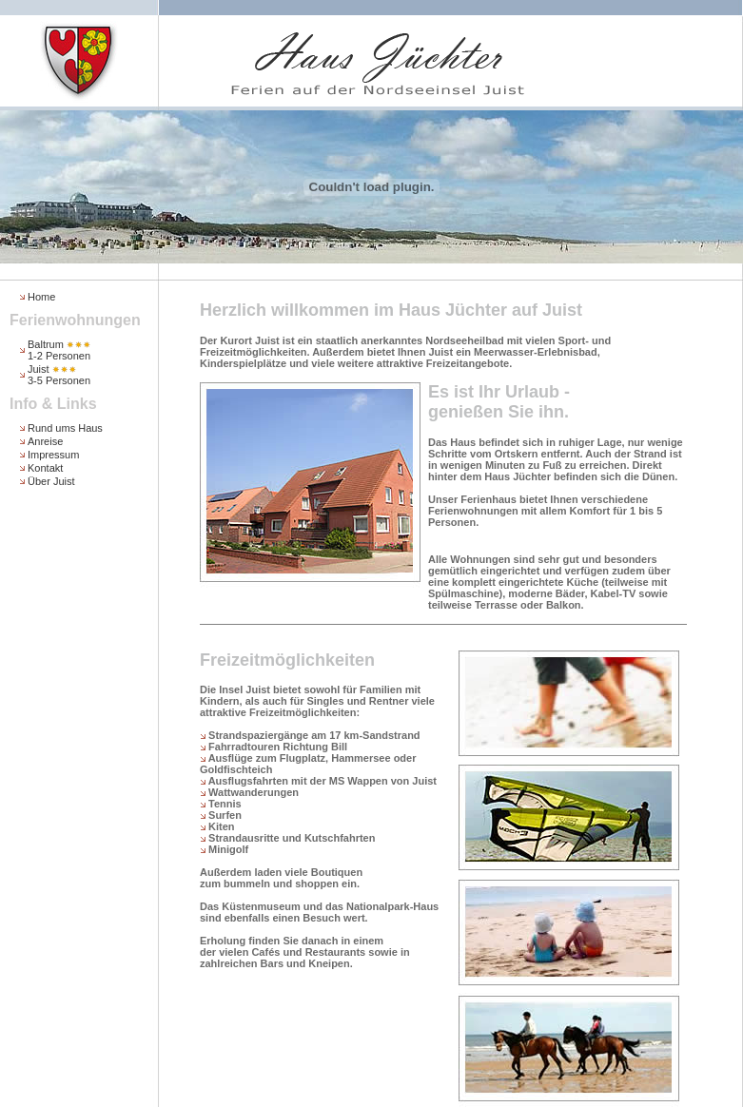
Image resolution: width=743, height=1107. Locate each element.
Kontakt (45, 468)
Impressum (53, 454)
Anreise (45, 441)
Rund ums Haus (65, 428)
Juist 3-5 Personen (59, 374)
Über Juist (51, 481)
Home (41, 296)
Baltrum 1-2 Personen (59, 350)
